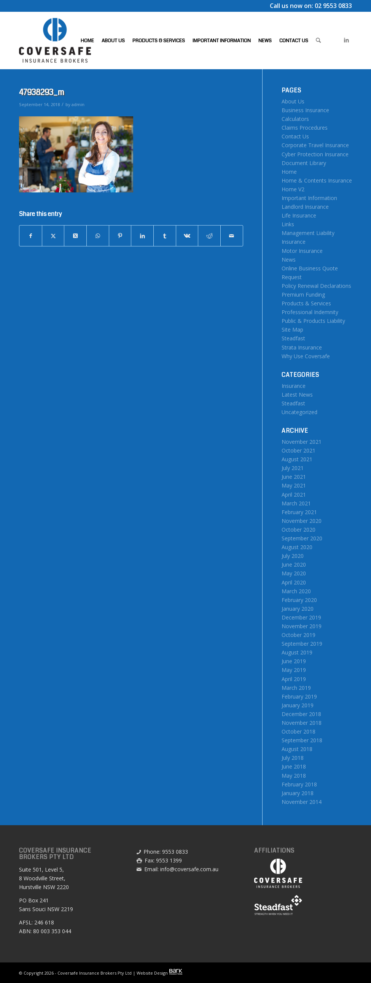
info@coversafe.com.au (189, 869)
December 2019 (301, 617)
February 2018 (299, 784)
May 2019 (294, 669)
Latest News (297, 394)
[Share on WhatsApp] (98, 236)
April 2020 (294, 582)
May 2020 (294, 573)
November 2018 (302, 722)
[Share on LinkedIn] (142, 236)
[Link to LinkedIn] (346, 40)
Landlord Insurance (305, 206)
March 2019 (296, 687)
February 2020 (299, 599)
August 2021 (297, 459)
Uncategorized (299, 412)
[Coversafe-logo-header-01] (55, 40)
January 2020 (298, 608)
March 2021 (296, 503)
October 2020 (298, 529)
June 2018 (294, 766)
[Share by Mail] (232, 236)
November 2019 (302, 626)
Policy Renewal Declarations (316, 285)
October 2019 (298, 634)
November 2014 (302, 801)
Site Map (292, 329)
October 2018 (298, 731)
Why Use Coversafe (306, 356)
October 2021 (298, 450)
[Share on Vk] (187, 236)
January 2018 (298, 793)
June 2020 (294, 564)
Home (289, 171)
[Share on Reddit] (209, 236)
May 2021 (294, 485)
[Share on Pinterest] (120, 236)
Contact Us (295, 136)
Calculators (295, 118)
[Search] (318, 40)
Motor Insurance (302, 250)
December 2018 (301, 714)
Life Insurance (299, 215)
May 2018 (294, 775)
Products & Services (306, 303)
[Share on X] (53, 236)
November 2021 (302, 441)
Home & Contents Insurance (317, 180)
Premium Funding (303, 294)
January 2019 (298, 705)
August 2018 (297, 749)
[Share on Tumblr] (165, 236)
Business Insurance (305, 110)
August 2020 (297, 547)
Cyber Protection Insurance (315, 154)
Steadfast (293, 338)
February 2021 (299, 512)
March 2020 (296, 591)
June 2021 (294, 476)
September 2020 (302, 538)
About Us (293, 101)
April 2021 (294, 494)
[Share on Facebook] (30, 236)
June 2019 (294, 661)
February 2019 (299, 696)
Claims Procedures (305, 127)
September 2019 (302, 643)
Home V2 (293, 189)
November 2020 (302, 520)
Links (288, 224)
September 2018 (302, 740)
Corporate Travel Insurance (315, 145)
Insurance (294, 385)
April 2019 (294, 679)
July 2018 (293, 757)
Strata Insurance (302, 347)
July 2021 (293, 468)
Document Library (304, 163)
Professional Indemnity (310, 312)
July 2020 (293, 555)
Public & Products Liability (313, 320)
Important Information (309, 198)
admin (78, 104)
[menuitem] (87, 40)
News (289, 259)
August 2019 (297, 652)
